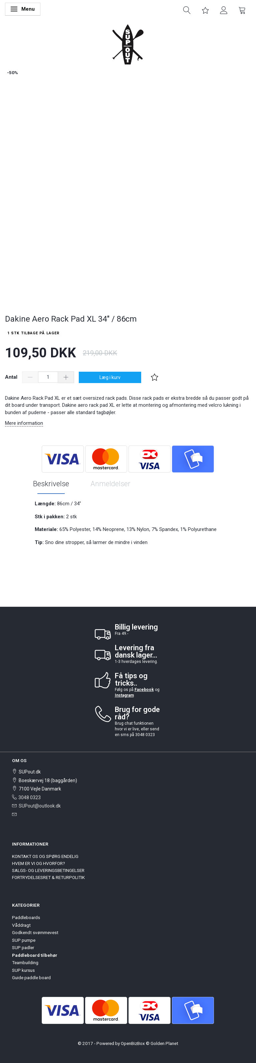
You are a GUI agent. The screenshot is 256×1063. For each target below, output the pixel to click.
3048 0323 (29, 797)
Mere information (24, 423)
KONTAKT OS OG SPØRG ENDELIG (45, 856)
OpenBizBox (133, 1043)
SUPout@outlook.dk (40, 806)
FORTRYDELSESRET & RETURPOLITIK (48, 877)
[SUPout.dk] (127, 43)
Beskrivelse (51, 484)
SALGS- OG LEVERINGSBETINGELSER (48, 870)
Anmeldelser (110, 484)
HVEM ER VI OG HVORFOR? (38, 863)
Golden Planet (164, 1043)
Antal (12, 377)
